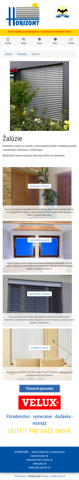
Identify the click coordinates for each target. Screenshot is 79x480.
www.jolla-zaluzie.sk (39, 467)
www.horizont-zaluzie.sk (39, 459)
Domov (8, 54)
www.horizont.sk (39, 456)
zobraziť (39, 193)
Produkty (22, 54)
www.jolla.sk (39, 463)
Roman (45, 476)
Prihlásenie (20, 476)
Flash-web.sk (58, 476)
